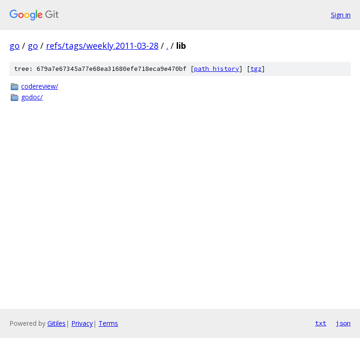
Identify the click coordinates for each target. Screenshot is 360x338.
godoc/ (32, 96)
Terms (108, 323)
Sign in (341, 14)
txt (320, 323)
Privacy (82, 323)
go (14, 45)
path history (216, 69)
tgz (256, 69)
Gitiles (56, 323)
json (343, 323)
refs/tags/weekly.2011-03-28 (102, 45)
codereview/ (39, 86)
